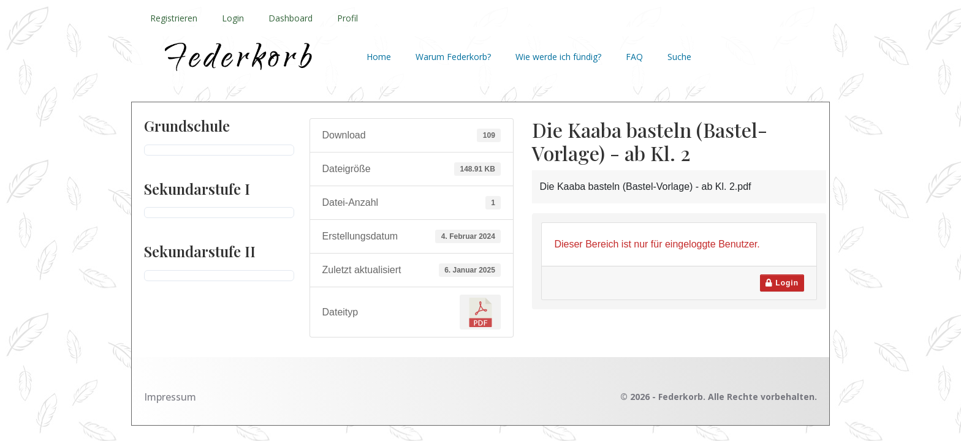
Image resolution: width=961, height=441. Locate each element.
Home (379, 56)
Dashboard (290, 18)
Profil (347, 18)
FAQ (634, 56)
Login (233, 18)
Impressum (170, 397)
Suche (679, 56)
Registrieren (173, 18)
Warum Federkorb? (453, 56)
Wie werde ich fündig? (558, 56)
